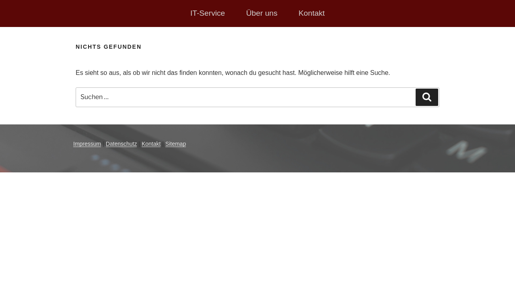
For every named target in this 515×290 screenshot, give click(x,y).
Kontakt (312, 13)
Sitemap (175, 144)
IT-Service (207, 13)
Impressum (87, 144)
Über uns (262, 13)
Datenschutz (121, 144)
